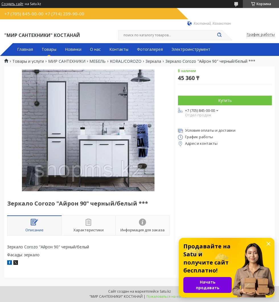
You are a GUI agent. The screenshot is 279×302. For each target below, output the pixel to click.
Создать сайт (12, 4)
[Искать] (219, 35)
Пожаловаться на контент (168, 296)
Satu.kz (165, 291)
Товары (49, 49)
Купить (225, 100)
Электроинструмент (190, 49)
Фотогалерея (150, 49)
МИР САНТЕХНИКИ (66, 61)
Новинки (73, 49)
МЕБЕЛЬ (97, 61)
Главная (25, 49)
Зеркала (153, 61)
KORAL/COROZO (125, 61)
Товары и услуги (28, 61)
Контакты (118, 49)
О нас (95, 49)
